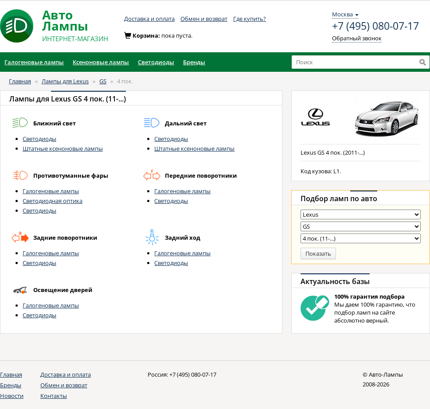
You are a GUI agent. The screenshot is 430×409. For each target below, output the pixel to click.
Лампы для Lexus (65, 81)
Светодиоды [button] (156, 62)
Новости (11, 396)
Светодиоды (39, 139)
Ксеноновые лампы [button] (101, 62)
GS (102, 81)
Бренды (10, 385)
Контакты (53, 396)
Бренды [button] (194, 62)
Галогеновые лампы (51, 191)
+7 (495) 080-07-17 (375, 26)
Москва (345, 14)
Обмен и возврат (203, 19)
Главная (20, 81)
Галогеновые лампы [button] (34, 62)
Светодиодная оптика (52, 201)
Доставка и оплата (149, 19)
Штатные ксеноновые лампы (63, 148)
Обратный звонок (357, 38)
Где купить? (249, 19)
